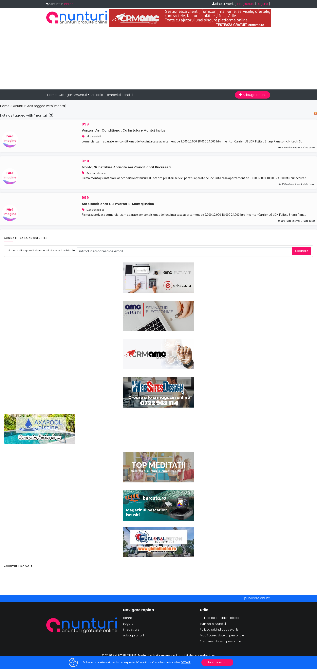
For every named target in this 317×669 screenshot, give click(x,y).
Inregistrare (245, 3)
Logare (262, 3)
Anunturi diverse (96, 173)
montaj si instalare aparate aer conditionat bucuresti (126, 167)
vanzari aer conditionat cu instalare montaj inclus (123, 130)
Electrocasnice (96, 209)
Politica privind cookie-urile (219, 630)
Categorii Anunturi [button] (73, 94)
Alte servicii (94, 136)
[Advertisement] (158, 58)
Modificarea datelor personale (222, 635)
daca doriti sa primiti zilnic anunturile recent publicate (41, 250)
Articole (97, 94)
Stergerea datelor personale (220, 641)
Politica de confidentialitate (219, 618)
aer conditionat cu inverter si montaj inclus (118, 204)
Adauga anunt (252, 94)
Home (52, 94)
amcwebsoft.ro (204, 655)
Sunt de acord (217, 662)
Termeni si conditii (119, 94)
